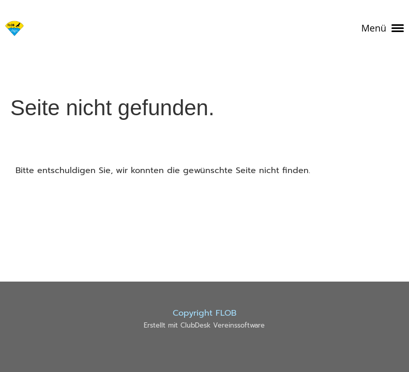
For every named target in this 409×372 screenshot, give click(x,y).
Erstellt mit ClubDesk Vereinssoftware (204, 325)
